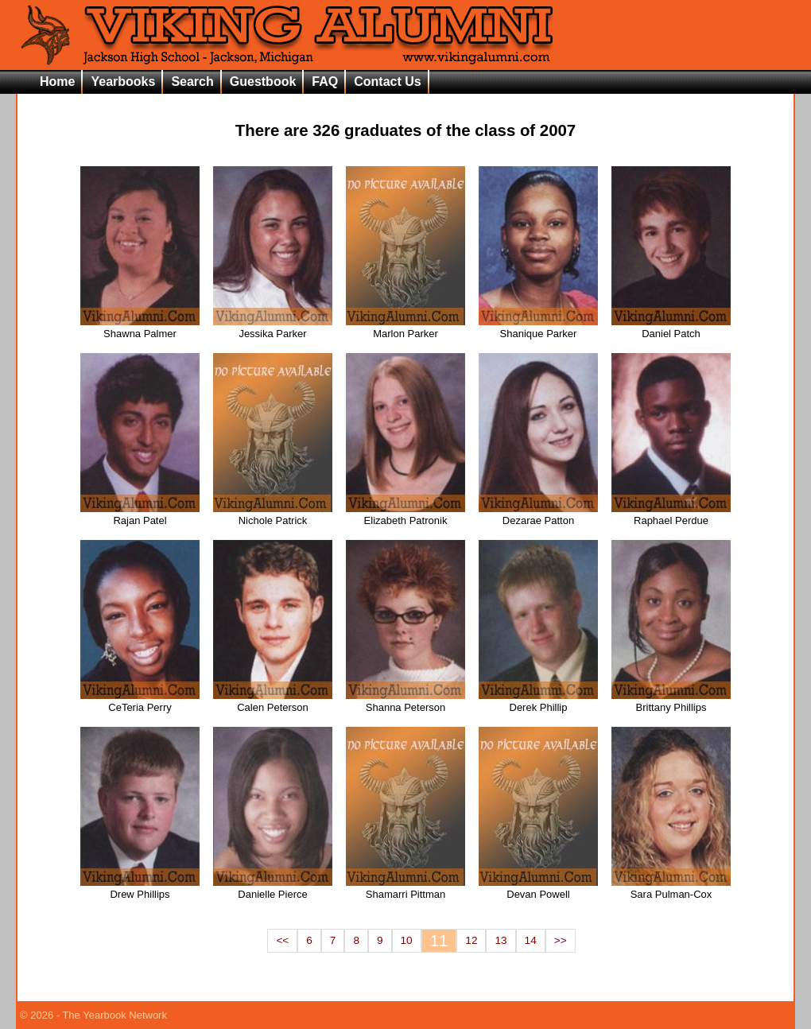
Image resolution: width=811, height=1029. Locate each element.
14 (531, 940)
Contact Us (387, 81)
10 (407, 940)
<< (282, 940)
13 (500, 940)
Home (57, 81)
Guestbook (263, 81)
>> (560, 940)
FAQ (325, 81)
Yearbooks (123, 81)
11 (439, 940)
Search (192, 81)
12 (471, 940)
